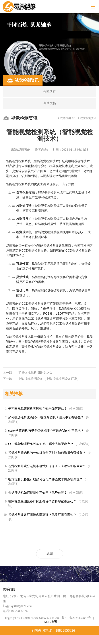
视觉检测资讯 (88, 118)
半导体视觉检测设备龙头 (27, 373)
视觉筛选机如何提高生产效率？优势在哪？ (37, 492)
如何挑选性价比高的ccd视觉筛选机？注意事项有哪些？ (46, 417)
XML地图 (50, 621)
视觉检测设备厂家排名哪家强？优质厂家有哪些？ (42, 514)
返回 (50, 553)
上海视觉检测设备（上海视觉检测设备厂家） (41, 379)
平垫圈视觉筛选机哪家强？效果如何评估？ (37, 408)
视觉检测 (65, 118)
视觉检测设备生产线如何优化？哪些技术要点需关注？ (45, 479)
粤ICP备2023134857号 (76, 618)
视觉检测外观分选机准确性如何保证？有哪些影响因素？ (47, 466)
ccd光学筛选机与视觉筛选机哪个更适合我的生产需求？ (46, 430)
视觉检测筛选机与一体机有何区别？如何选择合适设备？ (47, 452)
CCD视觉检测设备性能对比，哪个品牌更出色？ (41, 444)
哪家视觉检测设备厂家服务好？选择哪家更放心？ (42, 501)
